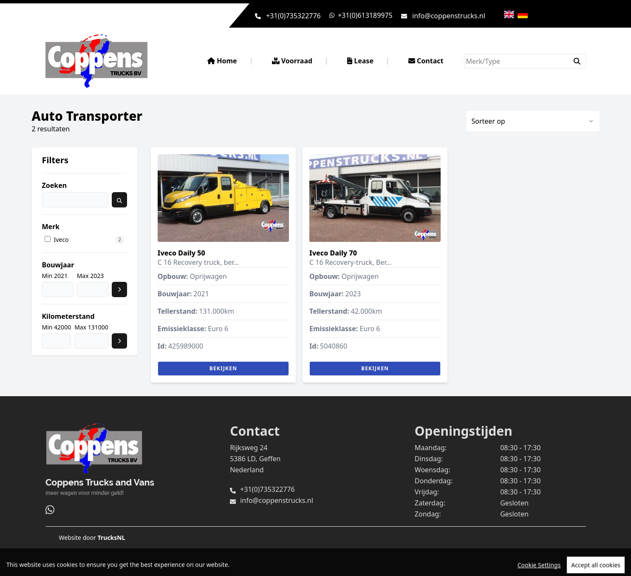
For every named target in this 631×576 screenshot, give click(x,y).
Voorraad (292, 60)
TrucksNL (111, 537)
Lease (360, 60)
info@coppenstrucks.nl (448, 15)
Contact (426, 60)
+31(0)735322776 (293, 15)
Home (222, 60)
